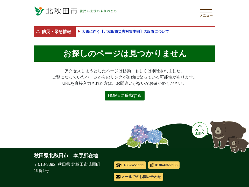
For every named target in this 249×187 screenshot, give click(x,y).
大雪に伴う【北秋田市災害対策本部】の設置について (125, 31)
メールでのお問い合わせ (138, 177)
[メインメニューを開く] (206, 11)
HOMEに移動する (124, 95)
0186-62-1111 (130, 165)
